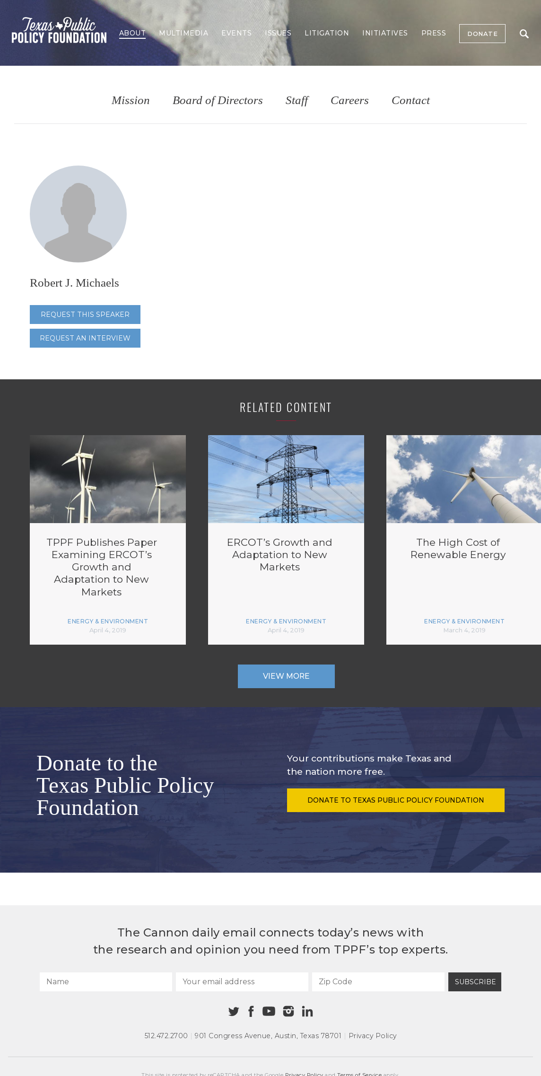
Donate (482, 33)
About (132, 33)
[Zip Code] (378, 981)
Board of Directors (218, 100)
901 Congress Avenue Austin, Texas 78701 (268, 1036)
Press (433, 33)
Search (524, 33)
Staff (297, 100)
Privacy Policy (373, 1036)
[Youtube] (268, 1011)
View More (286, 676)
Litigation (327, 33)
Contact (411, 100)
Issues (278, 33)
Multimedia (183, 33)
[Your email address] (242, 981)
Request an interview (85, 338)
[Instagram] (288, 1011)
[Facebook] (251, 1011)
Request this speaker (85, 314)
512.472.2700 (166, 1036)
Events (236, 33)
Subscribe (475, 982)
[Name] (106, 981)
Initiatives (385, 33)
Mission (131, 100)
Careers (350, 100)
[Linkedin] (307, 1011)
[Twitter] (233, 1011)
